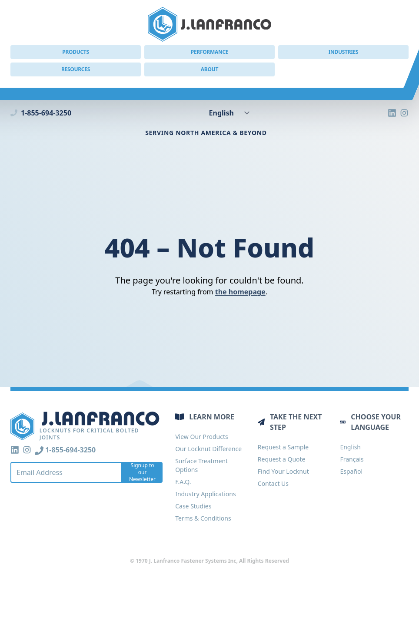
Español (351, 471)
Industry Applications (205, 494)
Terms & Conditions (203, 518)
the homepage (240, 292)
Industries (344, 52)
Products (75, 52)
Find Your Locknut (283, 471)
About (209, 69)
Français (351, 459)
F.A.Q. (183, 482)
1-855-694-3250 (40, 113)
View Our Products (201, 436)
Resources (75, 69)
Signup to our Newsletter (142, 472)
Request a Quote (282, 459)
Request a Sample (283, 447)
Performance (210, 52)
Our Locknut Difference (208, 449)
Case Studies (193, 506)
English (350, 447)
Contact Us (273, 483)
